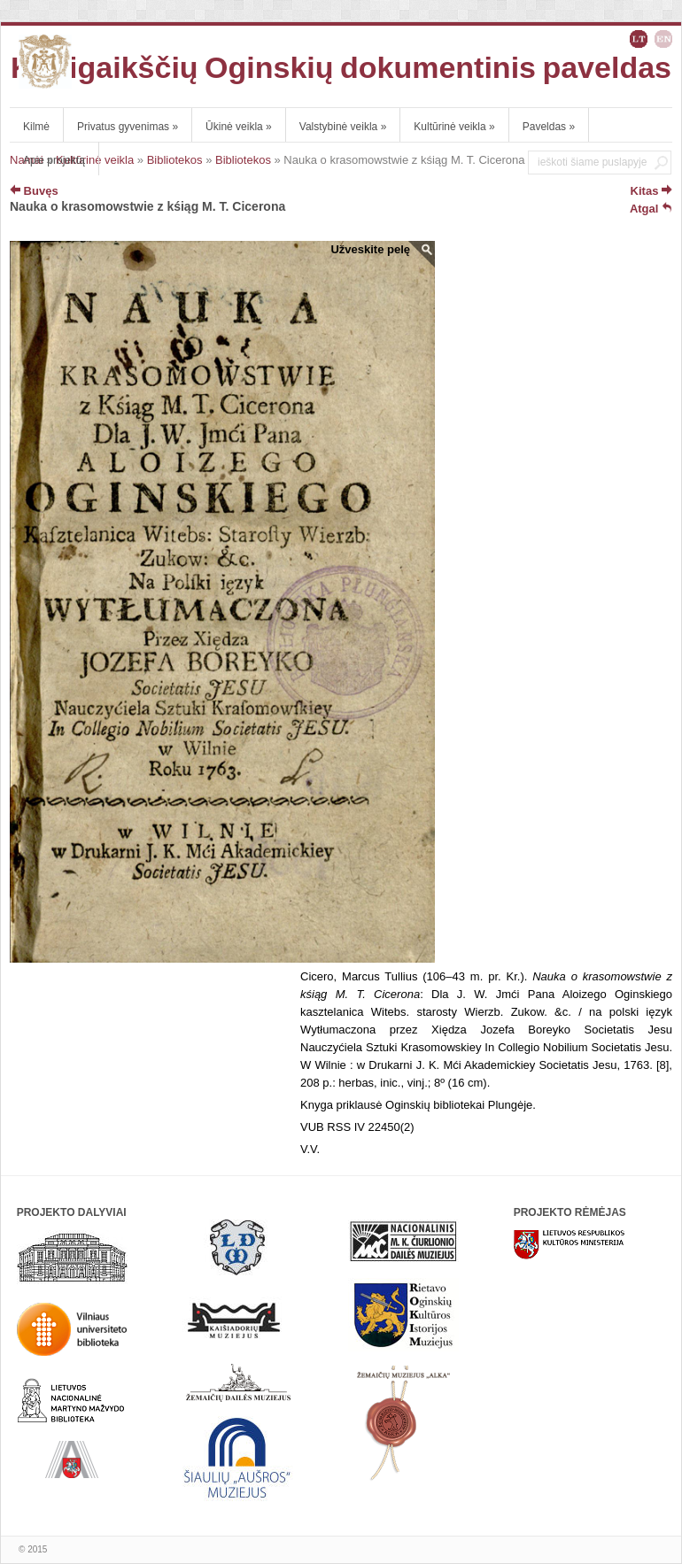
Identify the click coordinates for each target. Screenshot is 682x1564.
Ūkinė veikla (238, 126)
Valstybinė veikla (343, 126)
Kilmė (36, 126)
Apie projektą (54, 160)
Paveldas (549, 126)
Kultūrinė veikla (454, 126)
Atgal (651, 208)
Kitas (651, 190)
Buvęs (34, 190)
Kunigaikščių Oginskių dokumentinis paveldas (341, 67)
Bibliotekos (175, 159)
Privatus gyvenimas (127, 126)
